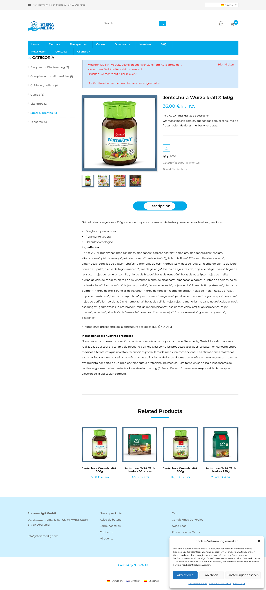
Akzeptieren (185, 575)
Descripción (160, 206)
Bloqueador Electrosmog (47, 67)
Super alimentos (41, 113)
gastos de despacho (196, 115)
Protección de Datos (220, 583)
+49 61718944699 (76, 520)
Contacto (106, 532)
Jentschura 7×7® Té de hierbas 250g (220, 470)
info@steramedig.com (43, 536)
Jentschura (179, 169)
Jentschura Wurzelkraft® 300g (99, 470)
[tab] (159, 206)
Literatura (36, 103)
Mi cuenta (106, 538)
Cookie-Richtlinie (198, 583)
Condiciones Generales (187, 519)
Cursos (35, 94)
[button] (259, 541)
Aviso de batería (111, 519)
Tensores (36, 122)
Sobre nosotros (110, 526)
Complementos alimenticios (49, 76)
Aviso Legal (239, 583)
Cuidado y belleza (42, 85)
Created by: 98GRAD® (133, 565)
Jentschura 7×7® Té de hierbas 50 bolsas (139, 470)
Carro (175, 513)
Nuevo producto (111, 513)
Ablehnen (211, 575)
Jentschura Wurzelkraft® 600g (180, 470)
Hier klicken (226, 64)
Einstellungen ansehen (243, 575)
